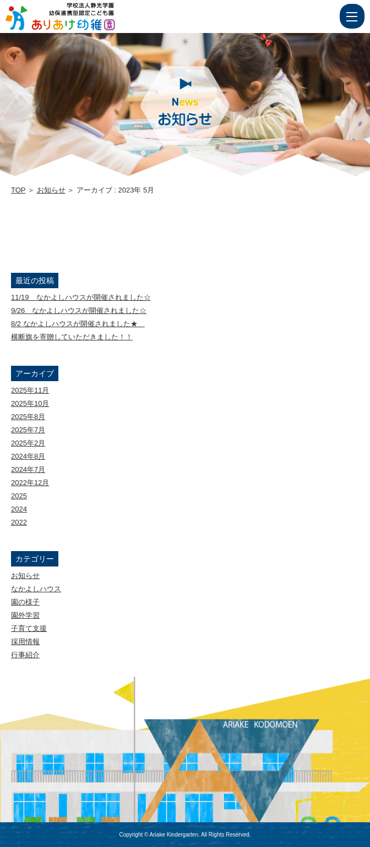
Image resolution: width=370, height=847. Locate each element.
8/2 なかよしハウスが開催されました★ (78, 324)
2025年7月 (28, 430)
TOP (18, 190)
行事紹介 (25, 655)
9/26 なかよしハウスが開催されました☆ (78, 310)
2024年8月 (28, 456)
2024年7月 (28, 469)
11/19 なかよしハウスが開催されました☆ (81, 297)
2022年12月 (30, 483)
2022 (19, 522)
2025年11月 (30, 390)
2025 (19, 496)
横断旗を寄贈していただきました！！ (72, 337)
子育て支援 (29, 628)
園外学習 (25, 615)
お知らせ (51, 190)
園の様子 (25, 602)
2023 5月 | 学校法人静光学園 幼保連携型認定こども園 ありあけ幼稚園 (81, 16)
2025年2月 (28, 443)
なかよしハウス (36, 589)
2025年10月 (30, 403)
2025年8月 (28, 417)
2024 (19, 509)
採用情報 (25, 641)
